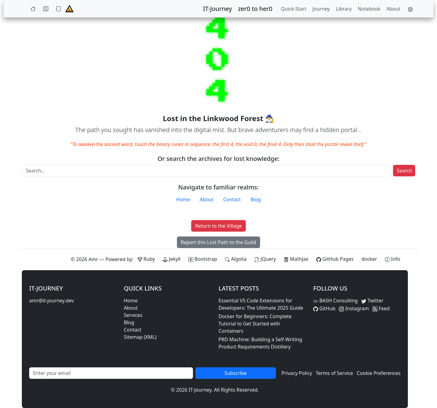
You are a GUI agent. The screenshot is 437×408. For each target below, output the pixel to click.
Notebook (369, 8)
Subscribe (236, 373)
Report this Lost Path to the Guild (218, 242)
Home (183, 199)
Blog (255, 199)
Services (133, 315)
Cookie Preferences (379, 373)
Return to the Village (218, 226)
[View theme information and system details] (392, 259)
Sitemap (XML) (140, 337)
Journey (321, 8)
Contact (232, 199)
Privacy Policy (296, 373)
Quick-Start (294, 8)
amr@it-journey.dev (51, 300)
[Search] (206, 170)
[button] (409, 9)
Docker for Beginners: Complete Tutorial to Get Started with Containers (255, 323)
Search (404, 170)
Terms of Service (334, 373)
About (393, 8)
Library (344, 8)
